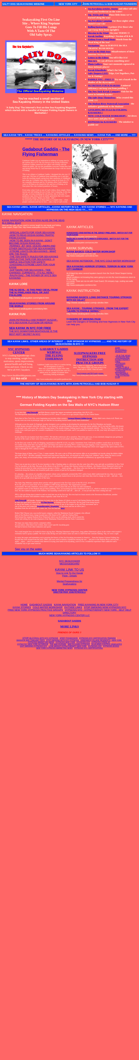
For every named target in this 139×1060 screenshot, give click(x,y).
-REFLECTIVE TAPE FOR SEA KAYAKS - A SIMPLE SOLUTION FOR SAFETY (32, 260)
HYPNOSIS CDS (95, 646)
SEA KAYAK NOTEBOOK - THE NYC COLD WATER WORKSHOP (101, 261)
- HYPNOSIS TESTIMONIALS (121, 372)
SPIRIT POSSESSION (69, 638)
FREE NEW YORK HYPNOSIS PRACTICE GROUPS (35, 610)
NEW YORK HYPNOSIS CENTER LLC (69, 615)
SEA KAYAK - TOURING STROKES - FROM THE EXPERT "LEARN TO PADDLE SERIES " (97, 309)
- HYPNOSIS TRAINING (120, 364)
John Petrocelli (32, 412)
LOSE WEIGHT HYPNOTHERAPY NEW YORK (68, 646)
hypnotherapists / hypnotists (48, 506)
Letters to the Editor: (98, 57)
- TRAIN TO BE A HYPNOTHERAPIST (123, 368)
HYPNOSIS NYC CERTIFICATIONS (88, 648)
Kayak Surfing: (95, 36)
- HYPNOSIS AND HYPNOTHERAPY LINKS (122, 359)
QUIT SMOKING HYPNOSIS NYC (33, 646)
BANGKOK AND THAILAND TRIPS (30, 640)
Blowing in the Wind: (98, 33)
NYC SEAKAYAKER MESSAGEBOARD (69, 562)
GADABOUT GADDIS (41, 604)
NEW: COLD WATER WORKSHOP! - (107, 115)
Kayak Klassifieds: (97, 70)
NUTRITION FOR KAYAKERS (104, 85)
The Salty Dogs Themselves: (102, 97)
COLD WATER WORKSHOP (47, 607)
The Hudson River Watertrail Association (108, 103)
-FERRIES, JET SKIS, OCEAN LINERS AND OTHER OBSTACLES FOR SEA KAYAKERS (32, 247)
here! (63, 508)
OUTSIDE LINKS (73, 607)
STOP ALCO (40, 638)
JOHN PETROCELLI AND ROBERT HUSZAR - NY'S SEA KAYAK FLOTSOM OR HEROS (33, 321)
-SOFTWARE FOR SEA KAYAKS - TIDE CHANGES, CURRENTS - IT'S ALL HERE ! (31, 271)
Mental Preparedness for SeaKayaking (69, 582)
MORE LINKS (69, 626)
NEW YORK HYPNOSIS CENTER (69, 591)
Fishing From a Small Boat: (102, 39)
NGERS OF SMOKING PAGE (85, 319)
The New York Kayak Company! (104, 91)
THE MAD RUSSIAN (58, 644)
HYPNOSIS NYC (83, 642)
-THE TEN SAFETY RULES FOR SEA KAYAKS (33, 256)
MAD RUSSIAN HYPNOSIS (79, 644)
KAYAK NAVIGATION (65, 604)
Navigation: (94, 45)
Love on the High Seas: (99, 51)
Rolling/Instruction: (98, 27)
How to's (92, 60)
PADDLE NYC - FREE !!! (101, 79)
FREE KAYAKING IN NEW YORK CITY (98, 604)
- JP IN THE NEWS (122, 356)
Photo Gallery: (95, 64)
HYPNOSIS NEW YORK (65, 642)
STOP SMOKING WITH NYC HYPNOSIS (62, 640)
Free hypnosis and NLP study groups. (90, 373)
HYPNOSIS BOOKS (111, 646)
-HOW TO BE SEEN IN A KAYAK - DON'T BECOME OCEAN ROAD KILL (30, 242)
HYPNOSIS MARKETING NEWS (41, 642)
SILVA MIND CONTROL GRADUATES (106, 644)
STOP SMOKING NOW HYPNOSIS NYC (105, 607)
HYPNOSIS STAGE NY (101, 642)
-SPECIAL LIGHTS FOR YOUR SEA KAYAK (32, 232)
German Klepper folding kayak (80, 418)
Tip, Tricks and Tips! (98, 14)
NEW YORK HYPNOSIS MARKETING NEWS (54, 648)
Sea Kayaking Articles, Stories (103, 8)
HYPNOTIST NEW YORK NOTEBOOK (32, 644)
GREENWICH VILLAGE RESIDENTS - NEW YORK (101, 640)
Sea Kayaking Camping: (100, 20)
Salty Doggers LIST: (98, 73)
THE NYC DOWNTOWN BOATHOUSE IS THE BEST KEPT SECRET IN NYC (33, 331)
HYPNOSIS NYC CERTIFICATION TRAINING (97, 638)
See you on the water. (29, 549)
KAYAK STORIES (22, 607)
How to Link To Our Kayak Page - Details (69, 574)
